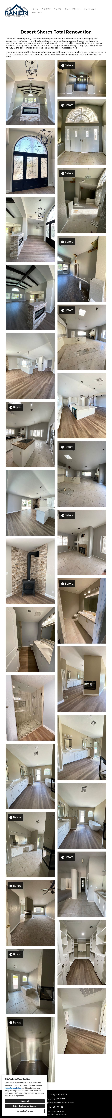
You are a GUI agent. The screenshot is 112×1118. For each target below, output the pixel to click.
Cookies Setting (61, 1114)
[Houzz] (50, 1107)
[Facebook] (54, 1107)
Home (34, 9)
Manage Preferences (25, 1111)
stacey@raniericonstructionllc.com (57, 1103)
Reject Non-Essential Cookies (24, 1106)
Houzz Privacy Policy (13, 1088)
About (46, 9)
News (58, 9)
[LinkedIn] (61, 1107)
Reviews (90, 9)
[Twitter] (58, 1107)
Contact (37, 13)
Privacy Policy (50, 1114)
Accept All (25, 1101)
